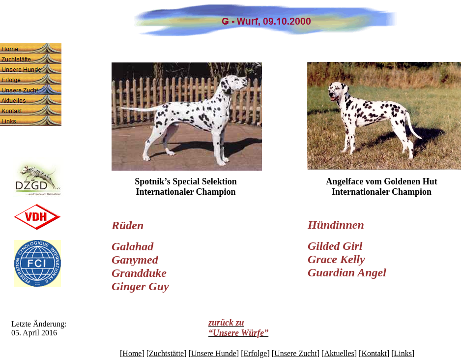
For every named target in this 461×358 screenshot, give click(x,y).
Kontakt (374, 353)
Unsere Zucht (295, 353)
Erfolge (255, 353)
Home (132, 353)
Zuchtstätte (166, 353)
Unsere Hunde (213, 353)
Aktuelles (339, 353)
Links (403, 353)
